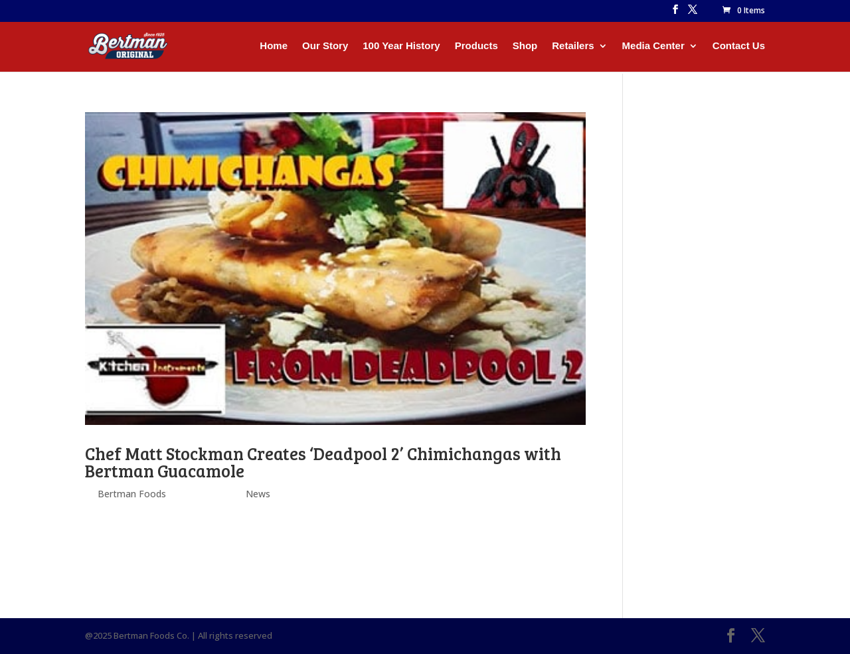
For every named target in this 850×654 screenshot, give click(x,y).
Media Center (653, 46)
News (258, 493)
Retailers (573, 46)
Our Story (325, 46)
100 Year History (401, 46)
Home (274, 46)
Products (476, 46)
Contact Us (739, 46)
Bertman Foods (132, 493)
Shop (525, 46)
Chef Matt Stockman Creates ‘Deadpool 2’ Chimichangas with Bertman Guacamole (323, 462)
